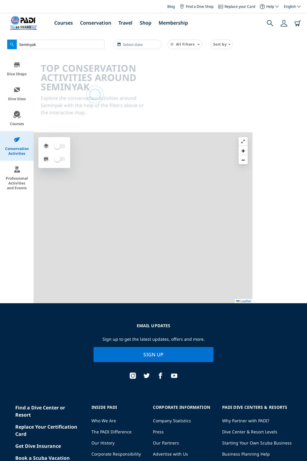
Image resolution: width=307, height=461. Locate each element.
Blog (171, 6)
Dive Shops (17, 68)
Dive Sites (17, 93)
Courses (63, 22)
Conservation (95, 22)
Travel (125, 22)
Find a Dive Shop (196, 6)
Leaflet (298, 439)
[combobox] (56, 44)
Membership (173, 22)
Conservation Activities (17, 146)
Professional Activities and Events (17, 178)
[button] (297, 74)
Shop (145, 22)
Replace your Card (236, 6)
